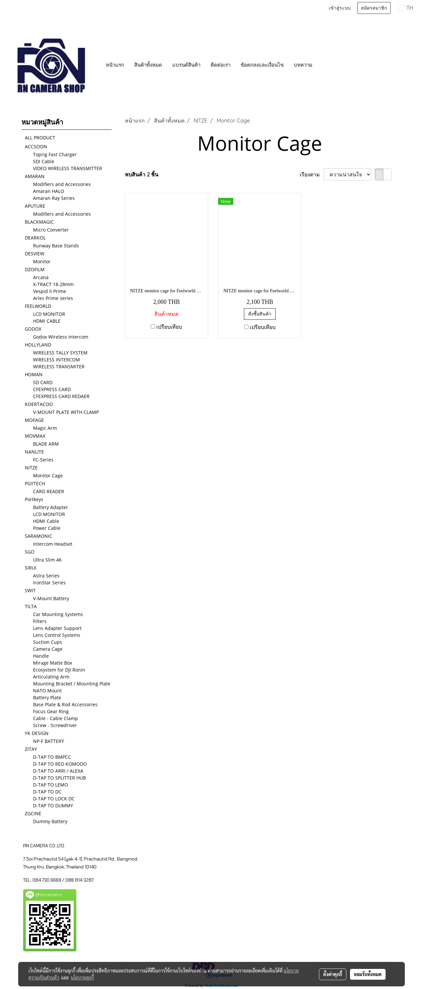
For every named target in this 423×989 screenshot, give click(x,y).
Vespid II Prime (49, 291)
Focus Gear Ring (51, 711)
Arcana (41, 277)
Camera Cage (47, 649)
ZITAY (31, 749)
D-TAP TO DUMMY (53, 805)
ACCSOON (36, 146)
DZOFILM (35, 269)
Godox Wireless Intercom (60, 337)
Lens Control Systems (56, 635)
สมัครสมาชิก (374, 8)
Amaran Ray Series (54, 198)
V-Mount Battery (51, 598)
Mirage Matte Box (52, 663)
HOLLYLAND (38, 345)
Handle (41, 656)
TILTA (31, 606)
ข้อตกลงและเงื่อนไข (262, 65)
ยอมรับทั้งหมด (368, 974)
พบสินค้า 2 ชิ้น (141, 174)
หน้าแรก (115, 65)
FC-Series (43, 460)
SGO (29, 552)
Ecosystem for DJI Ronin (59, 670)
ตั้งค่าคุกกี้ (332, 974)
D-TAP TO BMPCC (52, 757)
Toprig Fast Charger (55, 154)
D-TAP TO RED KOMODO (60, 764)
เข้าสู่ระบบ (340, 8)
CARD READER (48, 491)
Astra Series (46, 575)
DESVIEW (34, 253)
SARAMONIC (38, 536)
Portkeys (34, 499)
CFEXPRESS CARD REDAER (61, 396)
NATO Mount (47, 690)
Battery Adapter (50, 507)
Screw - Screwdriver (55, 725)
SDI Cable (43, 161)
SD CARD (43, 382)
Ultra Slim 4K (47, 560)
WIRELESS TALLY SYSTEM (60, 352)
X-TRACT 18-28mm (53, 284)
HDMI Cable (46, 521)
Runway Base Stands (56, 245)
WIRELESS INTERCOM (56, 359)
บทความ (303, 65)
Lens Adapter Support (57, 628)
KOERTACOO (39, 404)
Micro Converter (51, 230)
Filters (40, 621)
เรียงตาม (312, 174)
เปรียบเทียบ (169, 326)
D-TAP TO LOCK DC (54, 798)
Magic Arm (45, 428)
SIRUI (30, 568)
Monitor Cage (48, 475)
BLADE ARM (46, 444)
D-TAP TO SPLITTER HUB (59, 778)
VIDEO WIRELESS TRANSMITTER (67, 168)
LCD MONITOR (49, 314)
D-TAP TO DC (47, 791)
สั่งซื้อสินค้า (259, 314)
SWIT (30, 590)
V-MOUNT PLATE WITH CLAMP (66, 412)
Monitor (42, 261)
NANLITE (34, 452)
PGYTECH (35, 483)
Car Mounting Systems (58, 614)
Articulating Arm (51, 677)
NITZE (31, 467)
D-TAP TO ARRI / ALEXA (58, 771)
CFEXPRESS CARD (52, 389)
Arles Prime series (53, 298)
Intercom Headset (52, 544)
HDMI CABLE (46, 321)
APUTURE (35, 206)
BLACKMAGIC (39, 222)
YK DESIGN (37, 733)
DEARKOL (35, 238)
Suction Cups (47, 642)
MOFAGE (34, 420)
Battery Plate (47, 697)
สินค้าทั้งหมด (148, 65)
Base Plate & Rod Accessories (65, 704)
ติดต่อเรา (220, 65)
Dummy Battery (50, 821)
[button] (323, 65)
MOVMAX (35, 436)
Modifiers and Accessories (62, 184)
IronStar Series (49, 582)
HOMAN (34, 374)
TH (405, 8)
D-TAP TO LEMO (50, 785)
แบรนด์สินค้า (186, 65)
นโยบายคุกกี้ (82, 977)
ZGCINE (33, 813)
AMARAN (35, 176)
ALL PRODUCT (40, 137)
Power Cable (46, 528)
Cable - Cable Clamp (55, 718)
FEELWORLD (38, 306)
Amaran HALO (48, 191)
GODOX (33, 329)
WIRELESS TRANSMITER (59, 366)
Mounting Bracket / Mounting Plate (71, 683)
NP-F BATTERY (48, 741)
